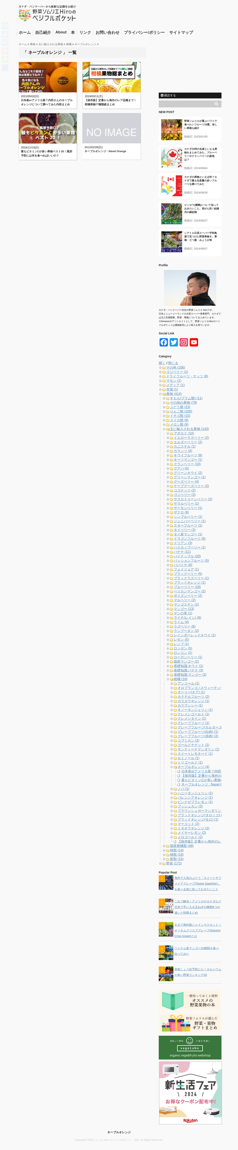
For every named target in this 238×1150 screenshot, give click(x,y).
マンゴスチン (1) (186, 604)
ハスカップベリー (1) (190, 547)
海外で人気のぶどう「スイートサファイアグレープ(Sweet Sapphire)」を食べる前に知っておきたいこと (197, 883)
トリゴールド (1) (190, 762)
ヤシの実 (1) (183, 613)
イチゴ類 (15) (180, 416)
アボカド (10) (184, 433)
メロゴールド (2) (190, 837)
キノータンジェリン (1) (195, 710)
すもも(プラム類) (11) (186, 398)
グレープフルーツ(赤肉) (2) (198, 736)
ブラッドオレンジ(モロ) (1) (198, 819)
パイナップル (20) (187, 556)
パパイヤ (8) (183, 565)
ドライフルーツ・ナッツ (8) (187, 376)
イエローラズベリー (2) (191, 437)
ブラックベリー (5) (188, 574)
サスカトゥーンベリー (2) (193, 499)
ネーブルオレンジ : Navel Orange (105, 151)
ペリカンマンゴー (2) (190, 591)
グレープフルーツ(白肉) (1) (198, 732)
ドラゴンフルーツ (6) (190, 538)
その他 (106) (175, 367)
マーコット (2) (188, 824)
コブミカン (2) (188, 740)
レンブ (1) (181, 644)
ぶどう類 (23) (180, 407)
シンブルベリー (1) (188, 516)
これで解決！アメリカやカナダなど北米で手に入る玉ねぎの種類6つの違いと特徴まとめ (197, 907)
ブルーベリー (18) (187, 587)
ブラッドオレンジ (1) (190, 582)
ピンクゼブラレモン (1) (195, 802)
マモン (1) (173, 380)
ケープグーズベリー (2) (191, 486)
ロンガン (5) (183, 648)
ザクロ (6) (181, 512)
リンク (85, 32)
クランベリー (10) (187, 464)
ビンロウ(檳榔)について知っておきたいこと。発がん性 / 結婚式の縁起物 (201, 209)
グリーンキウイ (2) (188, 473)
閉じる (173, 363)
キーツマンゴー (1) (188, 459)
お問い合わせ (107, 32)
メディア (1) (175, 385)
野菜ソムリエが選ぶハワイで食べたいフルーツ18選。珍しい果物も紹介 (200, 125)
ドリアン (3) (183, 543)
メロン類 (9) (179, 424)
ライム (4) (181, 622)
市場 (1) (172, 389)
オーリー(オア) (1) (191, 692)
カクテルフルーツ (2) (193, 696)
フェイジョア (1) (186, 569)
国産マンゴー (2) (186, 661)
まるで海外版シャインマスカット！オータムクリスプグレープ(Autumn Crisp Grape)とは (197, 930)
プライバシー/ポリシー (144, 32)
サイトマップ (181, 32)
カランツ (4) (183, 451)
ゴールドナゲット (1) (193, 745)
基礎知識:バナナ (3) (188, 670)
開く (162, 363)
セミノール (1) (188, 758)
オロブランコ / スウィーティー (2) (203, 688)
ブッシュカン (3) (190, 806)
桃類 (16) (177, 854)
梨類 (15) (177, 859)
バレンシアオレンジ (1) (195, 797)
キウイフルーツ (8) (188, 455)
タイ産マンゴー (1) (188, 534)
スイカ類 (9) (179, 420)
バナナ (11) (182, 552)
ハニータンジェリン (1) (195, 793)
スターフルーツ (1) (188, 525)
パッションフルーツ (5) (191, 560)
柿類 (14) (177, 850)
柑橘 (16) (180, 679)
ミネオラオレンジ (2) (193, 828)
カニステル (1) (185, 446)
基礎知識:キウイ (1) (188, 666)
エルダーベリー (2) (188, 442)
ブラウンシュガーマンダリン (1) (202, 811)
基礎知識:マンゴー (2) (190, 674)
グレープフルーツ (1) (193, 723)
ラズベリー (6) (185, 626)
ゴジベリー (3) (185, 495)
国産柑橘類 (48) (182, 846)
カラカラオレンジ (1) (193, 701)
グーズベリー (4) (186, 481)
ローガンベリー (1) (188, 657)
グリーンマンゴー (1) (190, 477)
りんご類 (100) (181, 411)
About (61, 32)
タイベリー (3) (185, 530)
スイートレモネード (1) (195, 753)
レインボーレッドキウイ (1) (195, 635)
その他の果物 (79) (183, 402)
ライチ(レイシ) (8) (187, 617)
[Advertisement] (190, 64)
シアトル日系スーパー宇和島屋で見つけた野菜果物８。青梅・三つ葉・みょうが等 (200, 237)
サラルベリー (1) (186, 503)
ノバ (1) (183, 789)
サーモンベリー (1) (188, 508)
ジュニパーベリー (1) (190, 521)
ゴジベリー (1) (177, 372)
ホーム (25, 32)
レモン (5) (181, 639)
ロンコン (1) (183, 653)
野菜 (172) (174, 863)
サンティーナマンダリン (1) (198, 749)
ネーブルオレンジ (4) (193, 767)
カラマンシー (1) (190, 705)
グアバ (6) (181, 468)
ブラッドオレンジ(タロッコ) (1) (201, 815)
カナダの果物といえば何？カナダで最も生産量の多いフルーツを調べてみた (200, 181)
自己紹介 (43, 32)
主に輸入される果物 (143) (189, 429)
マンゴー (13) (184, 609)
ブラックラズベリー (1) (191, 578)
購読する (168, 95)
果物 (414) (174, 394)
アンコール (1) (188, 683)
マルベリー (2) (185, 600)
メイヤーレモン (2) (192, 832)
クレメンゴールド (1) (193, 714)
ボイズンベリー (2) (188, 595)
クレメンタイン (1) (192, 718)
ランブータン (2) (186, 631)
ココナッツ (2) (185, 490)
